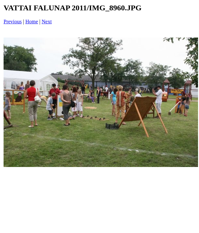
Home (31, 21)
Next (47, 21)
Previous (13, 21)
